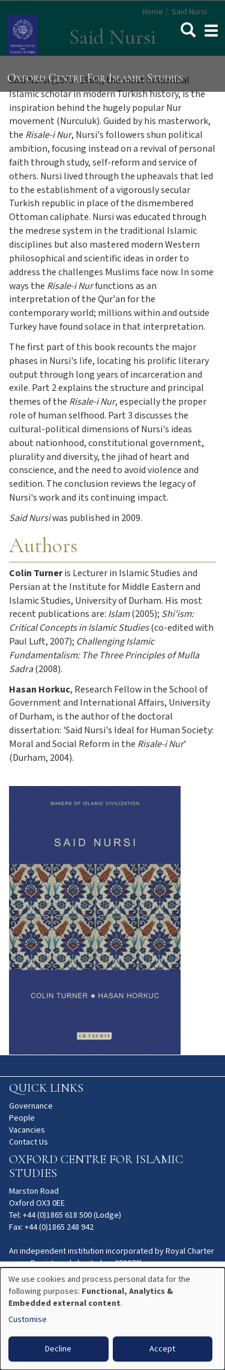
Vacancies (27, 1130)
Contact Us (28, 1142)
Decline (58, 1349)
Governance (31, 1106)
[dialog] (112, 1318)
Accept (162, 1349)
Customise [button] (27, 1319)
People (22, 1118)
